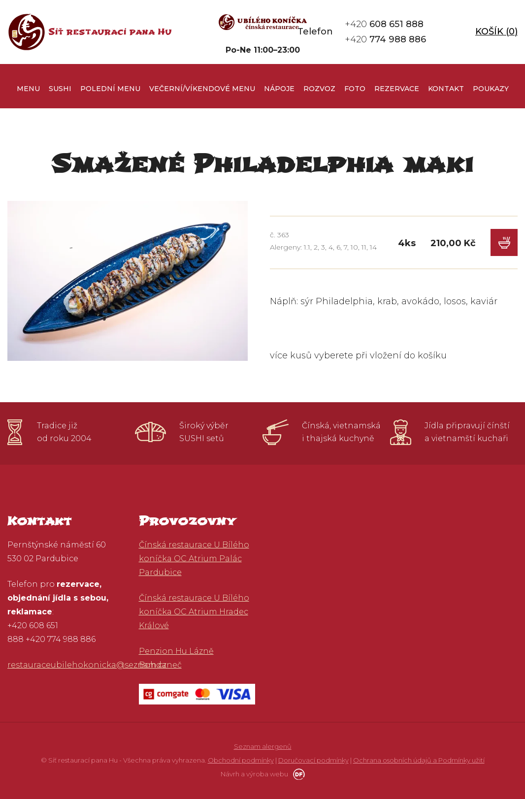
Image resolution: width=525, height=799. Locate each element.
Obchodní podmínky (241, 760)
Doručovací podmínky (313, 760)
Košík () (496, 31)
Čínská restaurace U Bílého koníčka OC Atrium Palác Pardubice (194, 558)
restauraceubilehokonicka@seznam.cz (86, 665)
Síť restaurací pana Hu (110, 32)
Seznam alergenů (263, 746)
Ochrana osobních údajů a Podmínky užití (419, 760)
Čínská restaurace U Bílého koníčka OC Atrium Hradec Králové (194, 611)
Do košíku (504, 242)
